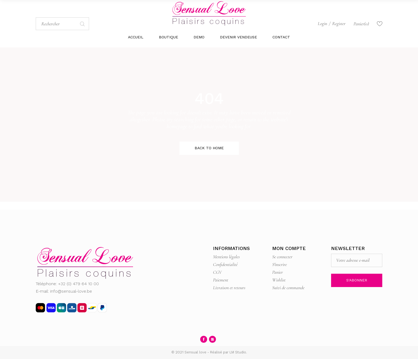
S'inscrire (279, 264)
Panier (277, 272)
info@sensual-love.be (71, 291)
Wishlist (279, 280)
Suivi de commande (288, 288)
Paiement (220, 280)
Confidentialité (225, 264)
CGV (217, 272)
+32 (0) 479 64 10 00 (78, 283)
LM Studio (238, 352)
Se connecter (282, 257)
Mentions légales (226, 257)
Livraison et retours (229, 288)
